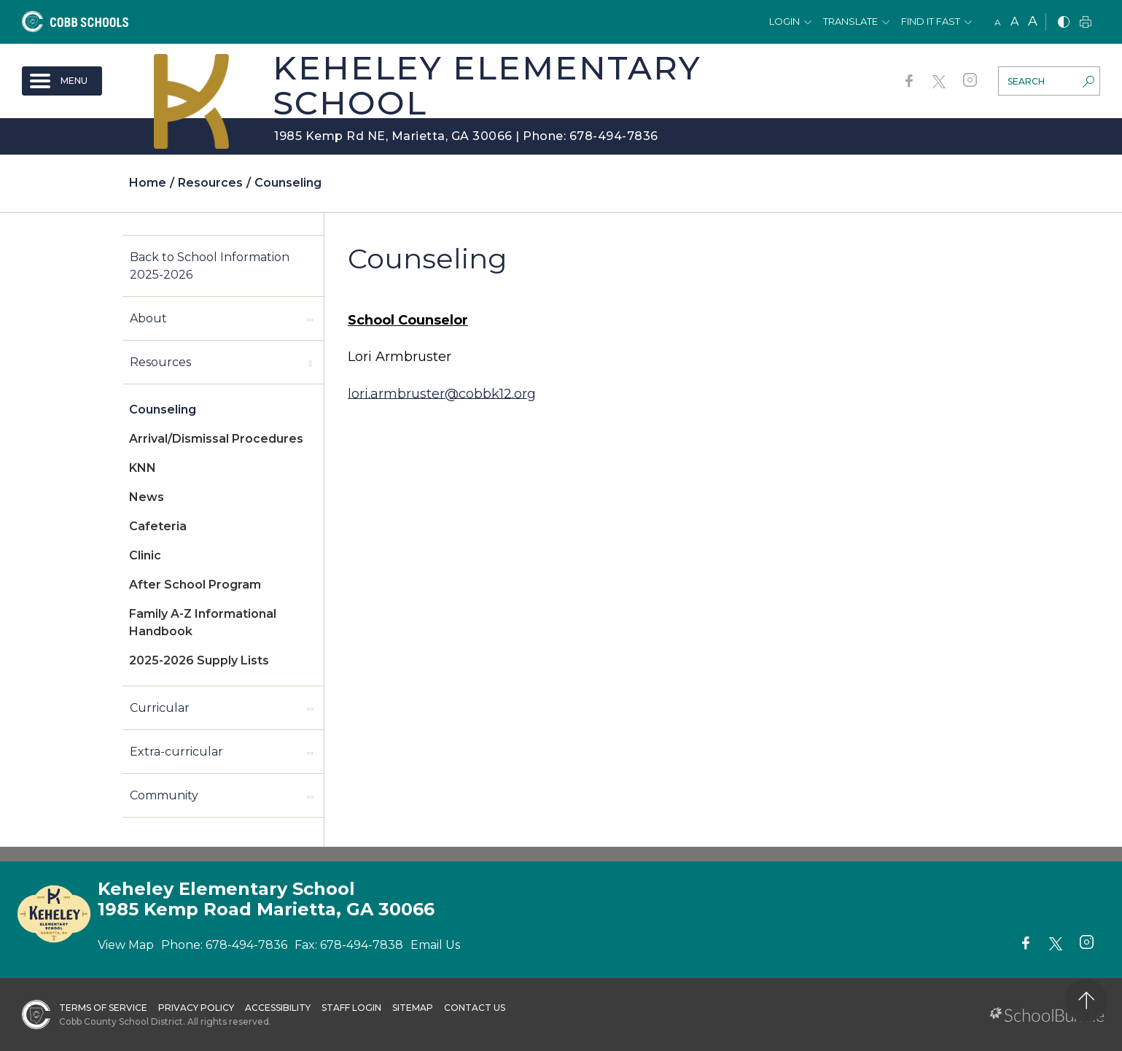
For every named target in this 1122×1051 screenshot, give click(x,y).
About (148, 318)
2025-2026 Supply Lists (199, 660)
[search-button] (1088, 83)
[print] (1085, 23)
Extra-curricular (176, 752)
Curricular (160, 708)
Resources (160, 362)
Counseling (162, 409)
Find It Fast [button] (930, 21)
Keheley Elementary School (487, 85)
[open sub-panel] (309, 318)
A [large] (1032, 21)
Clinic (145, 555)
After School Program (195, 585)
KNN (142, 468)
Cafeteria (158, 526)
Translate (850, 21)
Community (164, 795)
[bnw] (1064, 23)
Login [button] (784, 21)
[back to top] (1085, 1000)
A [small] (997, 22)
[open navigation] (62, 81)
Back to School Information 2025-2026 (209, 266)
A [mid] (1014, 21)
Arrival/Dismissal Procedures (216, 439)
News (146, 497)
